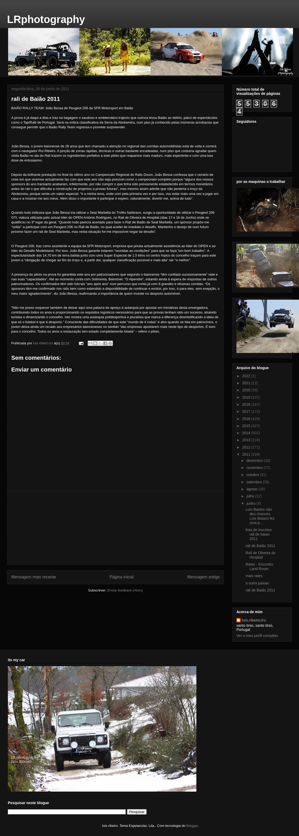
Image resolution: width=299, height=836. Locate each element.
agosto (252, 489)
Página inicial (121, 577)
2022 (246, 376)
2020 (246, 390)
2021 (246, 383)
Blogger (192, 826)
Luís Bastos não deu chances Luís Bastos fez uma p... (260, 516)
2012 (246, 447)
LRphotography (46, 19)
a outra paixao (257, 583)
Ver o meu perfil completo (257, 636)
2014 (246, 433)
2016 (246, 419)
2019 (246, 397)
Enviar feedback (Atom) (125, 590)
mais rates (254, 576)
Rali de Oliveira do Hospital (260, 555)
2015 (246, 426)
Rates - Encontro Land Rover (259, 566)
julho (250, 496)
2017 (246, 411)
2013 (246, 440)
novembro (255, 468)
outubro (253, 475)
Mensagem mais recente (33, 577)
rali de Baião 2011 (260, 546)
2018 (246, 404)
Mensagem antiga (203, 577)
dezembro (255, 460)
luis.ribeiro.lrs (254, 620)
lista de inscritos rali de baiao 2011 (259, 534)
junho (251, 503)
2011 (246, 454)
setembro (254, 482)
